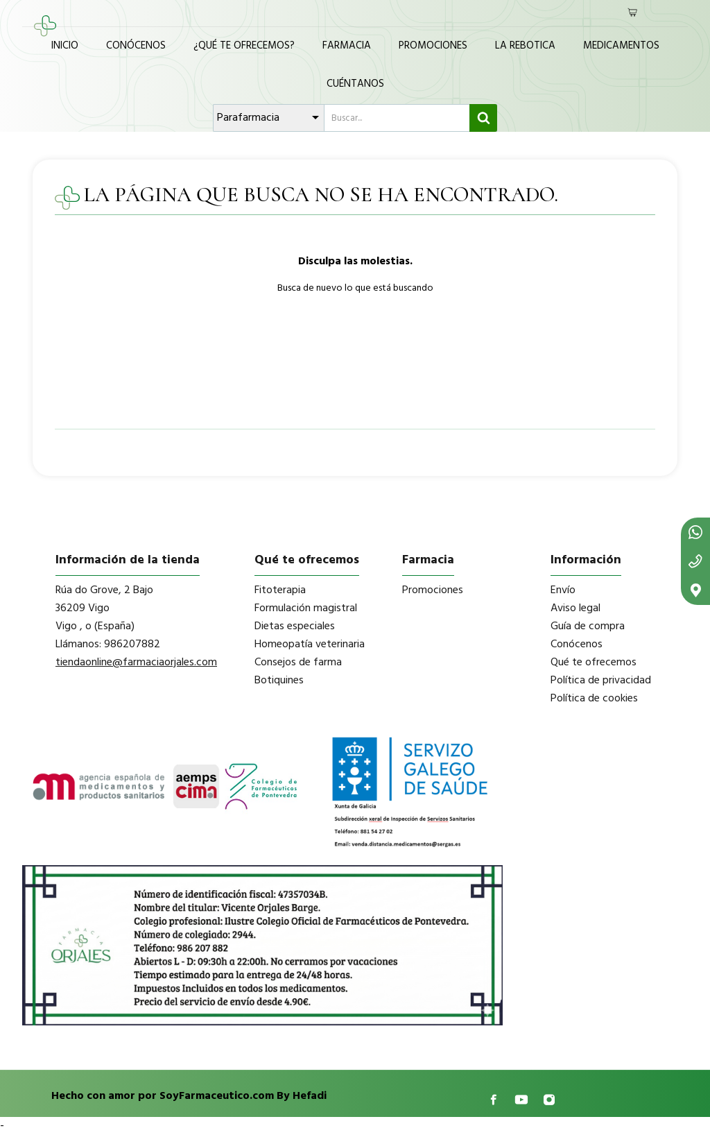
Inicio (64, 45)
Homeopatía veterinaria (309, 644)
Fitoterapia (280, 590)
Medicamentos (621, 45)
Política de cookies (594, 699)
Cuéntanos (355, 84)
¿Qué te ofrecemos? (244, 45)
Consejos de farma (298, 663)
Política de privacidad (601, 681)
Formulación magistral (305, 608)
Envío (563, 590)
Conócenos (136, 45)
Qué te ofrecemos (594, 663)
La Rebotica (525, 45)
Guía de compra (588, 626)
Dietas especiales (294, 626)
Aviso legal (575, 608)
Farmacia (346, 45)
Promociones (433, 45)
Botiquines (279, 681)
